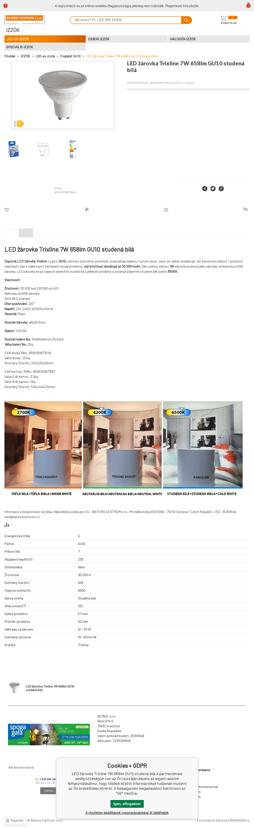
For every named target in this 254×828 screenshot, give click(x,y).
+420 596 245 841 (49, 779)
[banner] (24, 20)
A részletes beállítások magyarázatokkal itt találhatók (126, 813)
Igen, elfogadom (127, 804)
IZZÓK (25, 56)
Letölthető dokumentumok (198, 787)
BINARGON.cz (240, 820)
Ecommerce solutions (213, 820)
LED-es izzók (45, 56)
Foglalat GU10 (70, 56)
